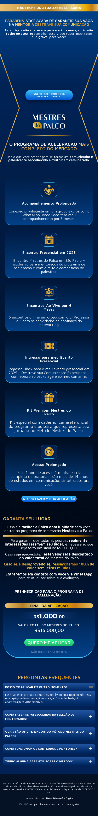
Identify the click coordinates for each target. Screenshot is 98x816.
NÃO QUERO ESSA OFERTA (49, 652)
